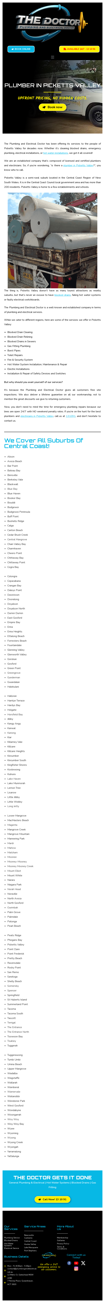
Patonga (12, 921)
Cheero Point (14, 553)
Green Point (14, 668)
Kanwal (11, 728)
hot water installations (55, 153)
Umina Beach (14, 1064)
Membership (62, 1237)
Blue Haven (13, 493)
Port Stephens (30, 1250)
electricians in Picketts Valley (36, 416)
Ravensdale (13, 963)
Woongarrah (14, 1114)
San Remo (13, 972)
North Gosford (15, 903)
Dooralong (13, 599)
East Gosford (14, 618)
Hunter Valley (30, 1244)
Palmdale (12, 917)
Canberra (28, 1238)
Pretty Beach (14, 958)
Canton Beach (15, 530)
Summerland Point (17, 1004)
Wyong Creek (15, 1142)
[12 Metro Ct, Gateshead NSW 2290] (5, 1276)
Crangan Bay (14, 585)
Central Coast (30, 1241)
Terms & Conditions (62, 1248)
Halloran (12, 696)
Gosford (11, 664)
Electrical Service (11, 1248)
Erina (10, 627)
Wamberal (13, 1087)
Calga (10, 525)
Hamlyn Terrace (16, 700)
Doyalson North (16, 608)
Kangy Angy (14, 723)
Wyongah (12, 1147)
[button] (52, 57)
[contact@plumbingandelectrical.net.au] (5, 1270)
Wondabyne (14, 1110)
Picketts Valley (15, 944)
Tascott (11, 1018)
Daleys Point (14, 590)
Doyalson (12, 604)
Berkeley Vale (15, 479)
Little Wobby (14, 802)
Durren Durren (15, 613)
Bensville (12, 475)
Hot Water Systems (8, 1244)
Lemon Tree (14, 788)
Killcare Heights (16, 751)
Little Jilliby (13, 797)
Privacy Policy (63, 1243)
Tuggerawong (15, 1055)
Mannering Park (16, 838)
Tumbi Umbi (13, 1059)
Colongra (12, 576)
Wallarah (12, 1082)
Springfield (13, 995)
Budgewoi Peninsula (18, 512)
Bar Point (12, 466)
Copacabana (14, 581)
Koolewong (13, 769)
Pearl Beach (14, 926)
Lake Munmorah (16, 783)
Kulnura (11, 774)
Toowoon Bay (15, 1036)
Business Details (16, 1256)
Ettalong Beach (15, 636)
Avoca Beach (14, 461)
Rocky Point (14, 967)
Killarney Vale (14, 742)
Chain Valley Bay (16, 544)
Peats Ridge (14, 935)
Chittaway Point (16, 562)
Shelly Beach (14, 981)
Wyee (10, 1128)
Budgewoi (13, 507)
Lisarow (11, 792)
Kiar (9, 737)
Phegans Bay (14, 940)
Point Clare (13, 949)
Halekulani (13, 687)
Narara (11, 880)
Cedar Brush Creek (17, 535)
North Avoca (14, 898)
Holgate (11, 710)
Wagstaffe (13, 1078)
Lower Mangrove (16, 815)
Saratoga (12, 976)
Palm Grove (13, 912)
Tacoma (11, 1009)
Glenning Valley (15, 650)
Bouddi (11, 502)
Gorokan (12, 659)
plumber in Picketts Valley (78, 165)
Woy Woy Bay (15, 1124)
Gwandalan (13, 682)
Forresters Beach (17, 641)
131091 (71, 416)
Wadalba (12, 1073)
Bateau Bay (13, 470)
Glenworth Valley (17, 654)
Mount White (14, 875)
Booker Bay (13, 498)
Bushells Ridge (15, 521)
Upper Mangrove (16, 1069)
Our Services (11, 1228)
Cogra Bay (13, 567)
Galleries (61, 1240)
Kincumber (13, 756)
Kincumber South (16, 760)
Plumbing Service (12, 1237)
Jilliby (10, 719)
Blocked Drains (11, 1240)
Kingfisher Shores (17, 765)
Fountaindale (14, 645)
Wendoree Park (16, 1101)
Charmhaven (14, 548)
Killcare (11, 746)
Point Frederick (15, 953)
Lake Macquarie (31, 1247)
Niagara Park (14, 884)
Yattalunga (13, 1156)
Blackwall (12, 484)
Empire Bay (13, 622)
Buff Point (13, 516)
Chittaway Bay (15, 558)
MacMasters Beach (18, 820)
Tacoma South (15, 1013)
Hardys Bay (13, 705)
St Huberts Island (17, 999)
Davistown (13, 595)
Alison (10, 456)
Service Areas (35, 1226)
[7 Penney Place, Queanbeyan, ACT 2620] (5, 1283)
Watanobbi (13, 1096)
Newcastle (29, 1235)
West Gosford (15, 1105)
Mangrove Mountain (18, 834)
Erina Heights (14, 631)
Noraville (12, 894)
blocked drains (62, 295)
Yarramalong (14, 1151)
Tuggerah (12, 1045)
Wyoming (12, 1133)
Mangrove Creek (16, 829)
